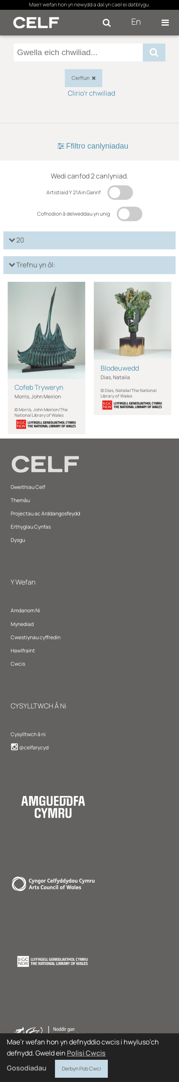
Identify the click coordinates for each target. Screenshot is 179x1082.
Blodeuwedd (120, 368)
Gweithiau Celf (28, 487)
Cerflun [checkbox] (83, 78)
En (136, 21)
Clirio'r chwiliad (91, 93)
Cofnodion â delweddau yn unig (73, 214)
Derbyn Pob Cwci (81, 1067)
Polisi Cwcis (86, 1053)
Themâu (20, 500)
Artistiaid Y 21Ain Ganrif (73, 192)
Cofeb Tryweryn (39, 387)
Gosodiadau (26, 1068)
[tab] (89, 146)
